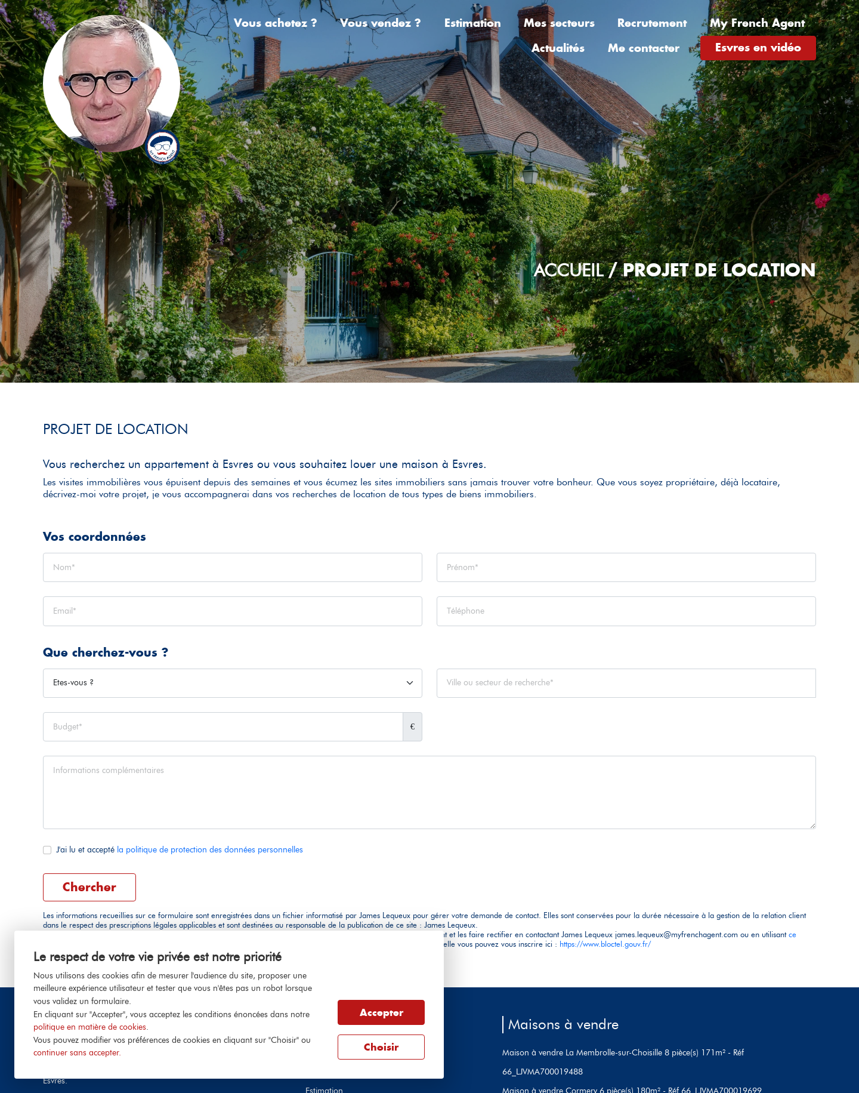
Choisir (381, 1047)
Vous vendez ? (380, 23)
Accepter (381, 1012)
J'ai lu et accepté (179, 849)
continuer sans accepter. (77, 1052)
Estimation (472, 23)
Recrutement (652, 23)
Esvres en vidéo (758, 47)
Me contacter (643, 48)
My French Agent (757, 23)
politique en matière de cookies (89, 1026)
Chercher (89, 886)
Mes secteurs (559, 23)
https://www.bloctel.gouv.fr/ (605, 944)
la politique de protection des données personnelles (210, 849)
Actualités (558, 48)
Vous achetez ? (275, 23)
